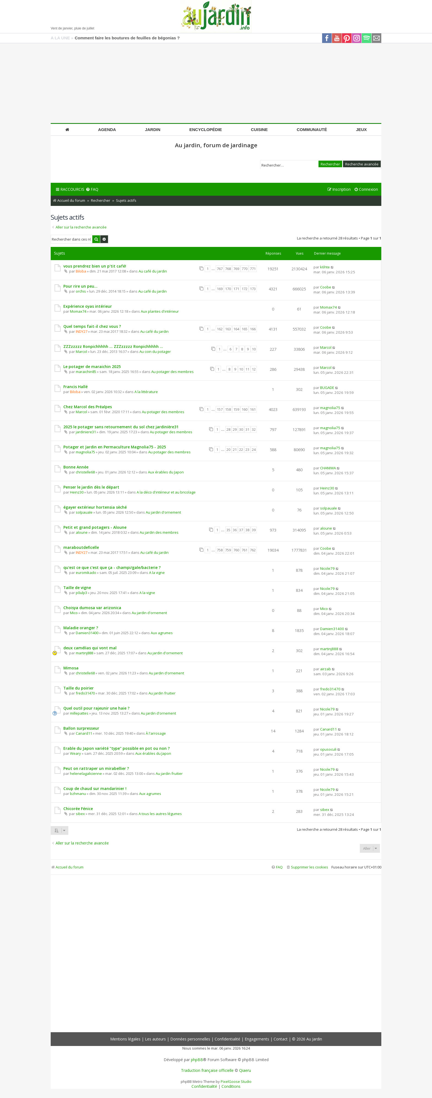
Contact (281, 1039)
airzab (325, 668)
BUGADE (327, 387)
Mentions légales (125, 1039)
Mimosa (71, 668)
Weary (75, 753)
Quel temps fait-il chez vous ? (92, 326)
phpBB (197, 1059)
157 (220, 409)
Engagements (257, 1039)
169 (220, 288)
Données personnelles (190, 1039)
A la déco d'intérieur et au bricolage (166, 492)
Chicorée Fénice (78, 808)
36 (235, 529)
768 (228, 268)
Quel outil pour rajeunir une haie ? (96, 708)
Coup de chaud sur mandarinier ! (94, 788)
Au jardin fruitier (161, 693)
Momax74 (78, 311)
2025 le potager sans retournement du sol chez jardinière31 (121, 426)
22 (241, 449)
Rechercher (330, 163)
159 (236, 409)
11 (247, 369)
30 (241, 429)
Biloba (81, 271)
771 (253, 268)
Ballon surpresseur (81, 728)
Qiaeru (245, 1070)
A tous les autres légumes (160, 813)
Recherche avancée (362, 163)
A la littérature (146, 391)
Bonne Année (75, 467)
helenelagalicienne (86, 773)
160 (244, 409)
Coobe (325, 287)
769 (236, 268)
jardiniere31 (86, 431)
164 (236, 328)
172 (244, 288)
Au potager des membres (172, 371)
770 (244, 268)
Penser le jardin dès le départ (91, 487)
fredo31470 (85, 693)
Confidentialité (227, 1039)
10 (254, 349)
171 (236, 288)
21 (235, 449)
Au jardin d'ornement (163, 512)
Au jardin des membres (159, 532)
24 (254, 449)
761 (244, 549)
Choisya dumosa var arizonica (92, 607)
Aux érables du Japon (166, 472)
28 (228, 429)
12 (254, 369)
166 (253, 328)
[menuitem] (92, 190)
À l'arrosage (156, 733)
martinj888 (84, 652)
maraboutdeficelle (81, 547)
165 (244, 328)
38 (247, 529)
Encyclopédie (205, 129)
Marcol (81, 351)
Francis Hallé (75, 386)
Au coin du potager (155, 351)
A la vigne (157, 572)
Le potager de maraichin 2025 (92, 366)
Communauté (312, 129)
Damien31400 (87, 632)
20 (228, 449)
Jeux (361, 129)
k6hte (325, 267)
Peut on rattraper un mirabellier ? (96, 768)
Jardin (152, 129)
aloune (82, 532)
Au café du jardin (153, 271)
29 (235, 429)
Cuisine (259, 129)
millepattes (79, 713)
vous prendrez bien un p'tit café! (94, 266)
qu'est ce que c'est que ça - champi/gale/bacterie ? (112, 567)
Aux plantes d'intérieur (160, 311)
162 (220, 328)
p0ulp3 (81, 592)
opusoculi (328, 749)
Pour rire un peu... (80, 286)
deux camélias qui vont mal (90, 647)
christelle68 (85, 472)
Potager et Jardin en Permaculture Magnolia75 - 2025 (114, 446)
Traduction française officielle (207, 1070)
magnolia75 (330, 407)
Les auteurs (155, 1039)
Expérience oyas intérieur (87, 306)
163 (228, 328)
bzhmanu (78, 793)
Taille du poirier (78, 688)
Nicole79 (327, 568)
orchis (81, 291)
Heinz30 (76, 492)
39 (254, 529)
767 (220, 268)
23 (247, 449)
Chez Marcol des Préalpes (87, 406)
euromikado (86, 572)
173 (253, 288)
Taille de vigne (77, 587)
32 (254, 429)
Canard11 (84, 733)
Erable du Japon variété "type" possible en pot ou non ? (116, 748)
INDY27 (81, 331)
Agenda (107, 129)
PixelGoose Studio (236, 1081)
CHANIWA (328, 467)
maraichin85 (86, 371)
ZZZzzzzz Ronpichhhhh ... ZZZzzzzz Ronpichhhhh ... (113, 346)
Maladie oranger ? (80, 627)
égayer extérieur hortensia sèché (95, 507)
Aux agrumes (162, 632)
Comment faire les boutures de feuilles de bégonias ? (127, 38)
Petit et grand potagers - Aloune (94, 527)
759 (228, 549)
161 (253, 409)
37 (241, 529)
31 (247, 429)
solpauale (84, 512)
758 (220, 549)
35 (228, 529)
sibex (80, 813)
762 (253, 549)
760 (236, 549)
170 (228, 288)
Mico (74, 612)
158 (228, 409)
